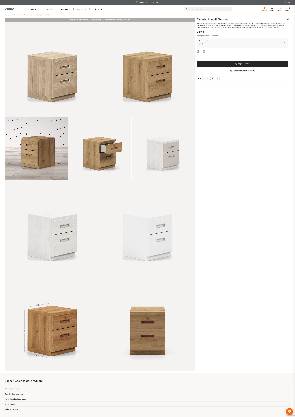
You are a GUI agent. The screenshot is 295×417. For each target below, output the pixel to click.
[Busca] (208, 9)
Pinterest (212, 79)
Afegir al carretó (242, 64)
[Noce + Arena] (203, 44)
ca (289, 2)
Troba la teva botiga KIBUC (147, 2)
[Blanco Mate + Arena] (200, 44)
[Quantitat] (201, 51)
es (285, 2)
